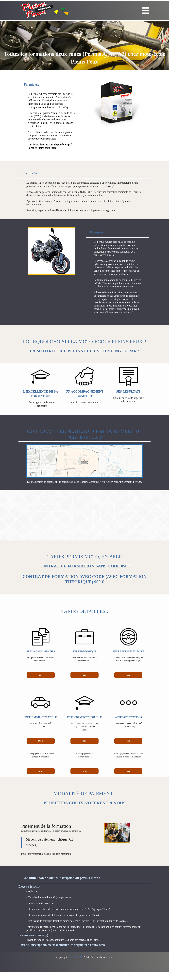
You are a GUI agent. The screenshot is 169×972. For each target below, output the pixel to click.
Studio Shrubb (75, 957)
